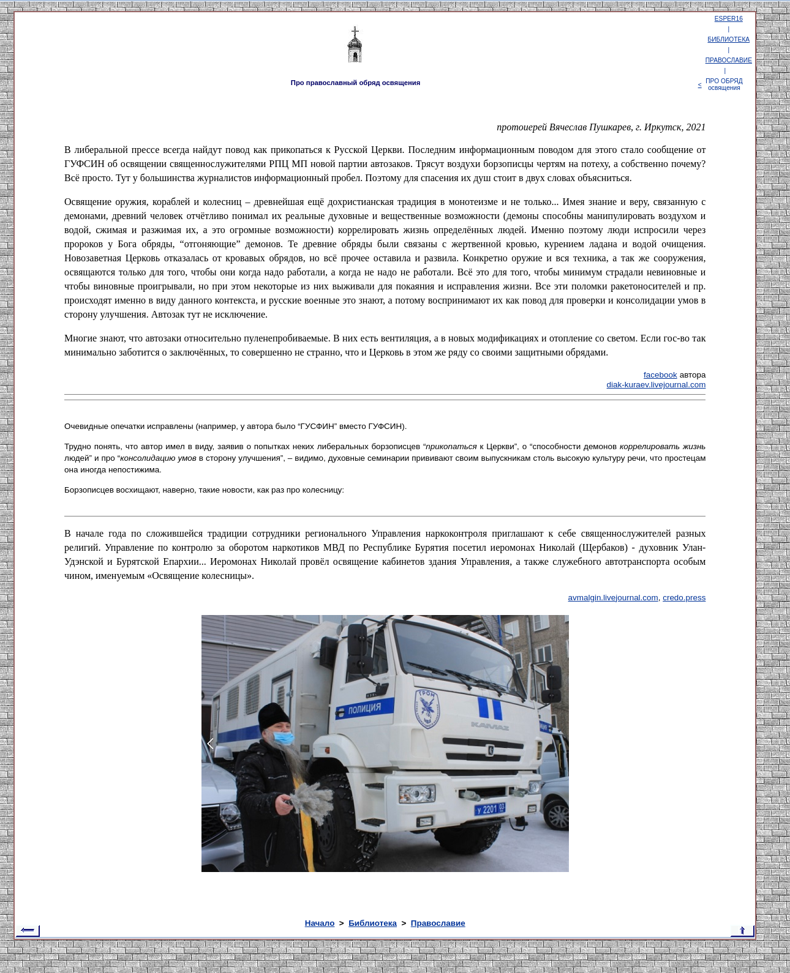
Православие (438, 923)
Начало (320, 923)
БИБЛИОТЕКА (729, 39)
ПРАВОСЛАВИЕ (728, 60)
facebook (660, 374)
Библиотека (372, 923)
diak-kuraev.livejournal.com (656, 384)
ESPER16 (729, 18)
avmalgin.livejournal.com (613, 597)
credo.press (684, 597)
